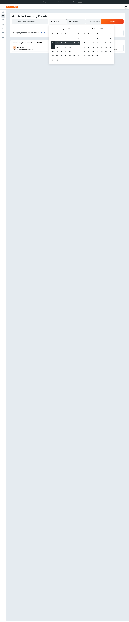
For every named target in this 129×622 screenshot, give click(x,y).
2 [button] (52, 43)
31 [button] (57, 60)
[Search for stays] (3, 16)
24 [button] (57, 56)
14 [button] (74, 47)
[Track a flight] (3, 28)
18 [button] (61, 51)
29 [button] (78, 56)
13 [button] (70, 47)
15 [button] (78, 47)
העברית (80, 2)
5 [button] (65, 43)
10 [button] (57, 47)
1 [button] (78, 38)
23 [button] (53, 56)
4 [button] (61, 43)
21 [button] (74, 51)
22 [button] (78, 51)
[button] (127, 2)
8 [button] (78, 43)
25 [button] (61, 56)
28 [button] (74, 56)
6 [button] (84, 43)
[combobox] (31, 21)
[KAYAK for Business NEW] (3, 32)
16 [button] (52, 51)
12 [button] (65, 47)
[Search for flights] (3, 12)
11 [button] (61, 47)
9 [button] (52, 47)
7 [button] (74, 43)
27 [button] (70, 56)
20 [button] (70, 51)
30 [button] (53, 60)
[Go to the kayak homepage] (12, 7)
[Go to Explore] (3, 25)
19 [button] (65, 51)
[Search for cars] (3, 20)
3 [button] (57, 43)
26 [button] (65, 56)
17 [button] (57, 51)
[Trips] (3, 37)
